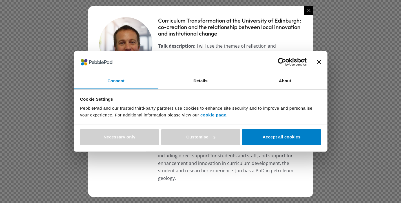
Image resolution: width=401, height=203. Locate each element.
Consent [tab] (116, 80)
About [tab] (285, 80)
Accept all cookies (282, 136)
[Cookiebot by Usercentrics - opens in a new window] (282, 62)
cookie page (213, 114)
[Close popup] (308, 10)
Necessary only (120, 136)
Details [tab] (201, 80)
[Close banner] (319, 62)
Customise (200, 136)
